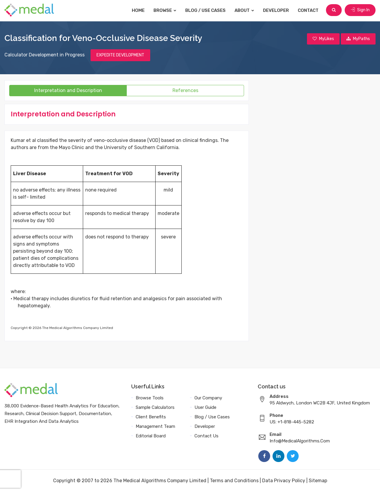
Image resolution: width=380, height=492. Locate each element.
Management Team (155, 426)
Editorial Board (151, 436)
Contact (308, 10)
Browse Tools (150, 398)
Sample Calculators (155, 407)
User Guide (205, 407)
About (245, 10)
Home (138, 10)
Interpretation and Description (68, 91)
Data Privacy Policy (283, 481)
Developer (276, 10)
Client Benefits (151, 417)
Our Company (208, 398)
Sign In (360, 10)
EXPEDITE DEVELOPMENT (120, 55)
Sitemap (318, 481)
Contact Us (206, 436)
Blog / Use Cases (206, 10)
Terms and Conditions (234, 481)
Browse (165, 10)
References (185, 91)
